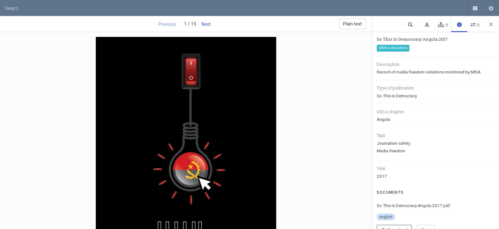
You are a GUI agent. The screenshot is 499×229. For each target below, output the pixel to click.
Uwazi (12, 8)
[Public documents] (475, 8)
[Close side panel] (491, 24)
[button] (411, 24)
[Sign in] (491, 8)
